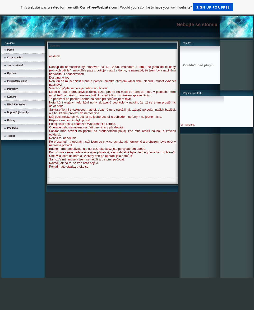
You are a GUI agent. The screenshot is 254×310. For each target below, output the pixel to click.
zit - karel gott (188, 124)
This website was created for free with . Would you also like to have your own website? (127, 7)
